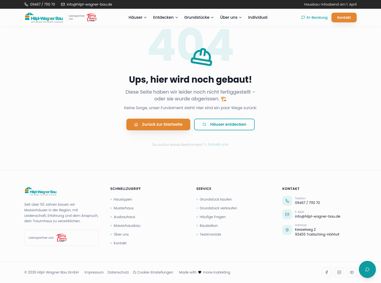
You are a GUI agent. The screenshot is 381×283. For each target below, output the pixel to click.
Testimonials (208, 234)
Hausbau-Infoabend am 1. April (330, 4)
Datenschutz (118, 272)
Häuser (138, 17)
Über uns (231, 17)
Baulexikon (207, 225)
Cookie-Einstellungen (153, 272)
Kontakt (344, 17)
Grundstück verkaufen (216, 208)
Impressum (94, 272)
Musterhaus (122, 208)
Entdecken (165, 17)
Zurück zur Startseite (158, 125)
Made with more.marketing (204, 272)
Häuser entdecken (224, 125)
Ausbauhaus (122, 216)
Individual (257, 17)
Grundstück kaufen (214, 199)
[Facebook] (326, 272)
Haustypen (121, 199)
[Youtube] (352, 272)
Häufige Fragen (211, 216)
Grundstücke (199, 17)
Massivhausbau (125, 225)
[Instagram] (339, 272)
